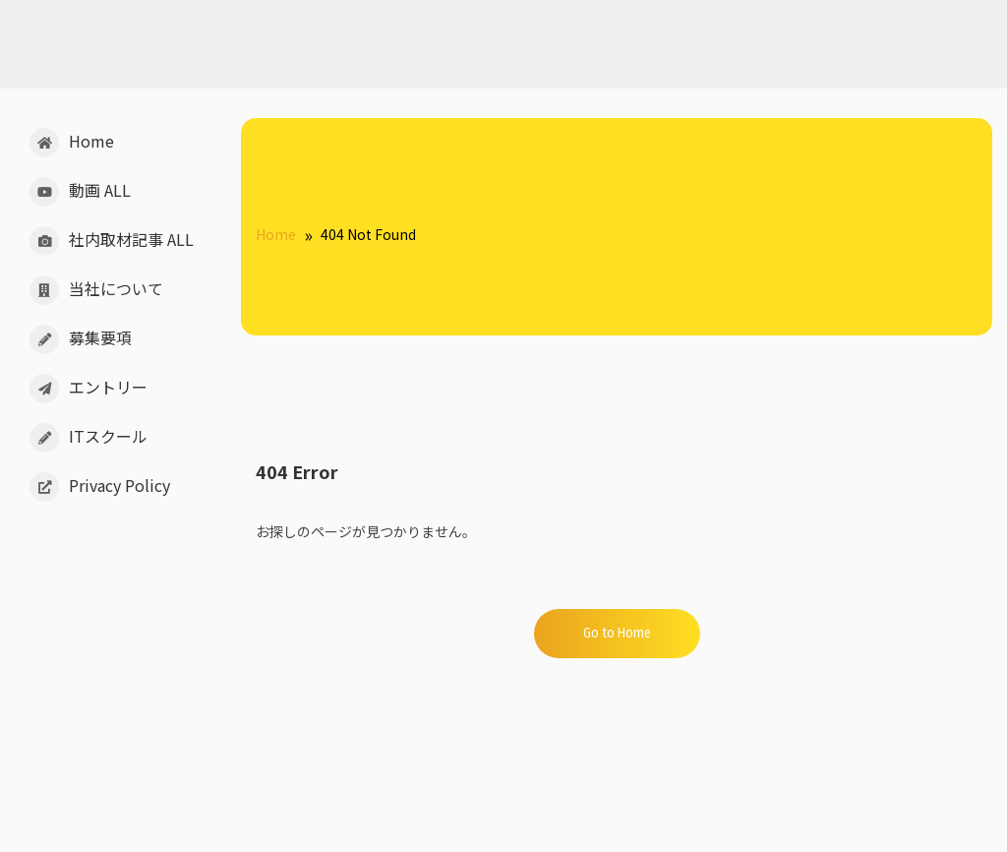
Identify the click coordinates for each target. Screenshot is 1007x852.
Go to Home (617, 633)
